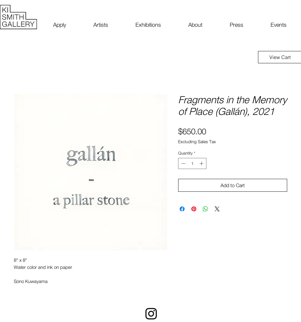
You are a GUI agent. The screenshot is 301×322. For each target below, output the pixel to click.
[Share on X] (217, 209)
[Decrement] (182, 163)
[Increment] (202, 163)
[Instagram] (151, 313)
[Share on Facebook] (182, 209)
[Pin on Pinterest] (193, 209)
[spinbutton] (192, 163)
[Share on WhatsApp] (205, 209)
